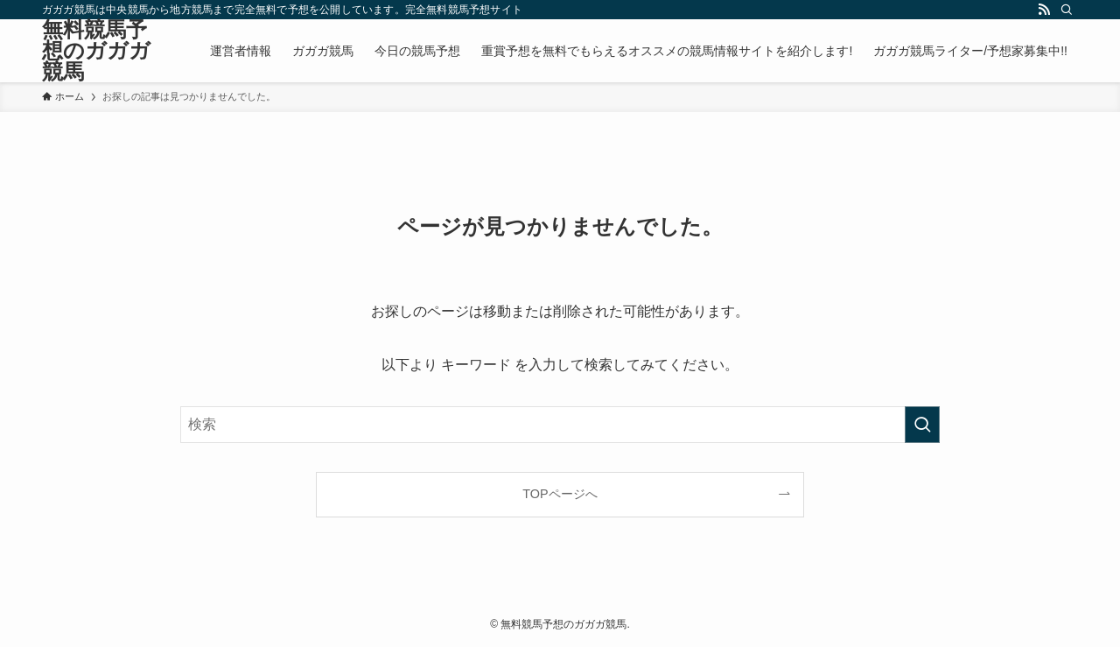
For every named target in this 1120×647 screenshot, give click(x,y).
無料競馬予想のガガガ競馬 (96, 50)
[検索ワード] (560, 424)
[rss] (1043, 9)
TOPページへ (559, 494)
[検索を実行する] (922, 424)
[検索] (1066, 9)
